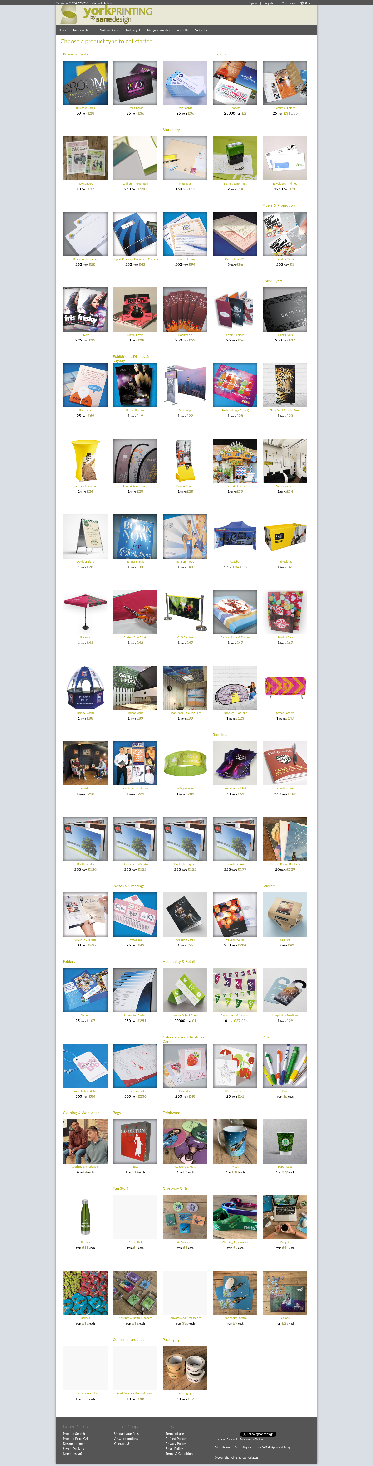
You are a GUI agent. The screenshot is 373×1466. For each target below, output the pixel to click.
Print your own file (158, 30)
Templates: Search (83, 30)
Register (270, 3)
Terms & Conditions (180, 1453)
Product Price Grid (76, 1439)
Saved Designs (73, 1449)
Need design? (132, 30)
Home (62, 30)
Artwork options (126, 1439)
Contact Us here (102, 3)
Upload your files (126, 1434)
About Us (182, 30)
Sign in (252, 3)
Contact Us (201, 30)
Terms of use (175, 1434)
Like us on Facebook (226, 1439)
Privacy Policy (176, 1444)
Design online (109, 30)
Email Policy (174, 1449)
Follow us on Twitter (251, 1439)
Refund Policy (176, 1439)
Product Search (74, 1434)
